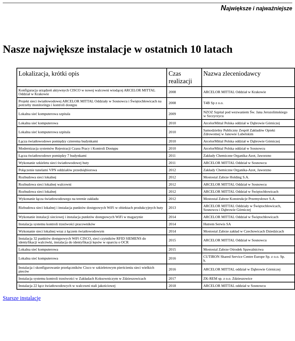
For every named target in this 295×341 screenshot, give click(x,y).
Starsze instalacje (22, 298)
